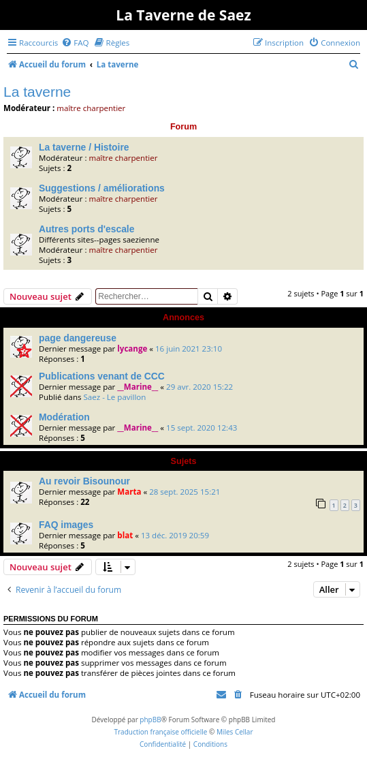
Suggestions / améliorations (102, 188)
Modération (64, 417)
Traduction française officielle (160, 732)
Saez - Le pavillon (114, 397)
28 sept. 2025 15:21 (184, 491)
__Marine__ (137, 387)
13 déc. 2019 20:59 (175, 535)
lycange (132, 348)
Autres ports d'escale (86, 228)
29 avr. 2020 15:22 (199, 387)
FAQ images (66, 524)
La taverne (37, 91)
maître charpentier (91, 108)
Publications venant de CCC (102, 376)
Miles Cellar (235, 732)
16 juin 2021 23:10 (188, 348)
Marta (129, 491)
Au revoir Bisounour (84, 481)
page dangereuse (77, 338)
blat (125, 535)
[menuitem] (75, 42)
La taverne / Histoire (84, 147)
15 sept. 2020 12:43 (201, 427)
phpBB (150, 719)
